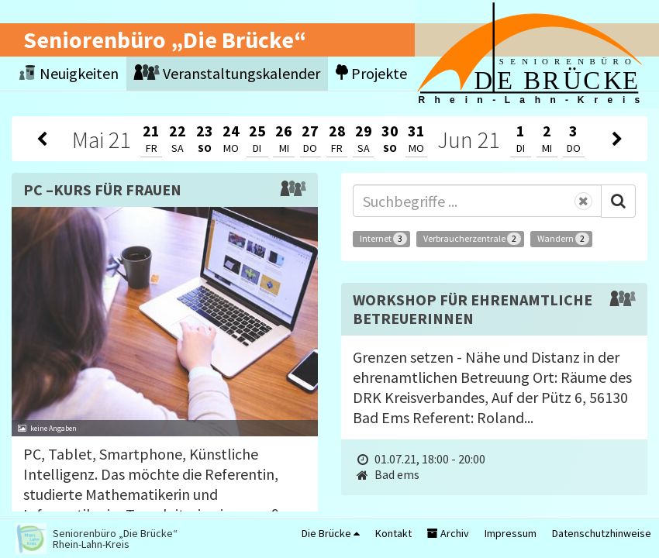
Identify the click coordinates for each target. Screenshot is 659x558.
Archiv (448, 533)
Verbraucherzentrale (472, 238)
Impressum (511, 533)
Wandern (563, 238)
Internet (383, 238)
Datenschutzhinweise (601, 533)
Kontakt (393, 533)
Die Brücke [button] (331, 533)
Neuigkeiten (69, 73)
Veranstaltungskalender (227, 73)
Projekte (371, 73)
